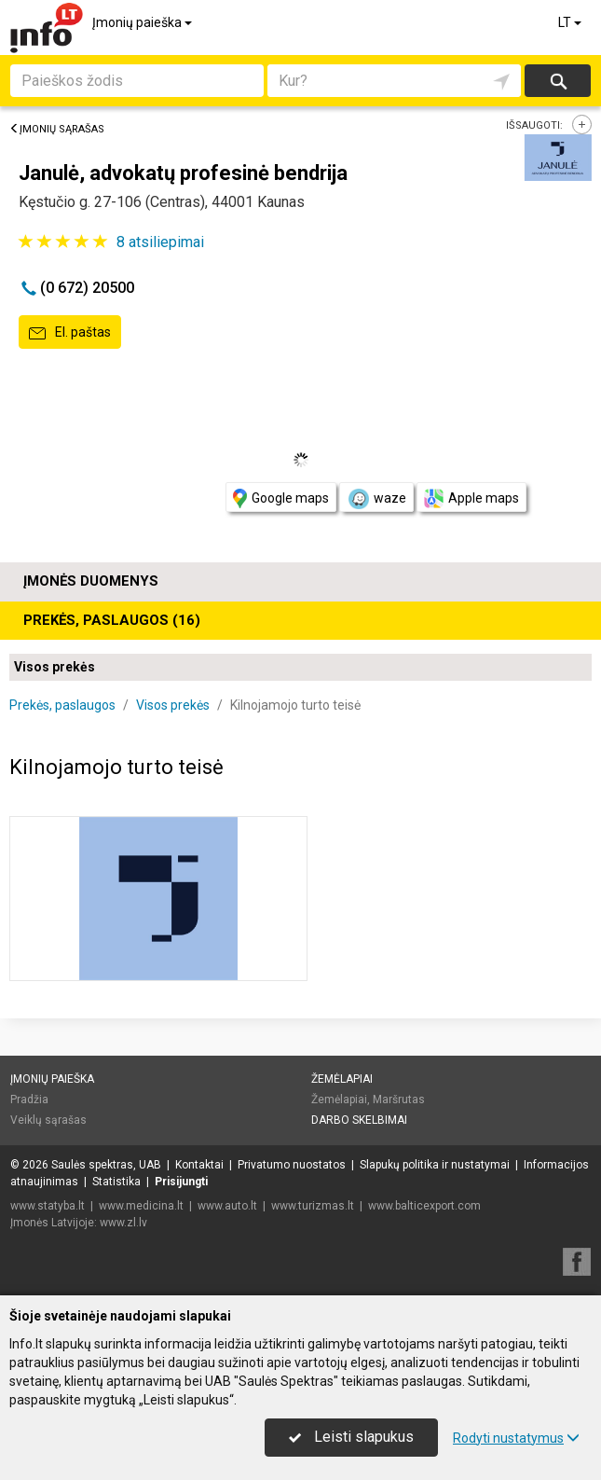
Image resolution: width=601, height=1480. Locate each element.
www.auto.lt (227, 1205)
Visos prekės (54, 666)
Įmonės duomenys (90, 581)
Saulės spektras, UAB (106, 1164)
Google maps (281, 498)
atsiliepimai (160, 242)
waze (376, 499)
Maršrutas (399, 1099)
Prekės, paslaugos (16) (111, 620)
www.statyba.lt (47, 1205)
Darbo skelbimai (359, 1120)
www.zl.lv (123, 1222)
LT (571, 22)
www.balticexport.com (424, 1205)
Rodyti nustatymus (516, 1438)
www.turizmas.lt (312, 1205)
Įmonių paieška (143, 22)
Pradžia (29, 1099)
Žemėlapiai (342, 1079)
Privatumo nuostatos (292, 1164)
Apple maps (471, 498)
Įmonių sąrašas (56, 129)
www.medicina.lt (141, 1205)
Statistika (116, 1181)
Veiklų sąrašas (48, 1120)
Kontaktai (199, 1164)
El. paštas (70, 333)
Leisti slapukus (351, 1436)
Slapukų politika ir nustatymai (435, 1164)
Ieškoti (557, 80)
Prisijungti (181, 1181)
